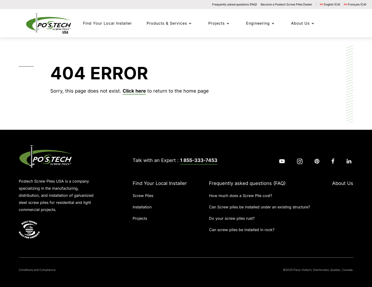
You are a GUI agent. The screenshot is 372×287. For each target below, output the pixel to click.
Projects (216, 23)
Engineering (258, 23)
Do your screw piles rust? (232, 218)
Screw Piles (143, 195)
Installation (142, 207)
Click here (134, 91)
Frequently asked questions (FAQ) (234, 4)
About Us (300, 23)
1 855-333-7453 (198, 160)
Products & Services (167, 23)
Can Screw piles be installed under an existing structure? (259, 207)
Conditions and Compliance (37, 270)
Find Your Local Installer (160, 183)
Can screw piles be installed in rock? (241, 229)
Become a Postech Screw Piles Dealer (286, 4)
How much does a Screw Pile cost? (240, 195)
